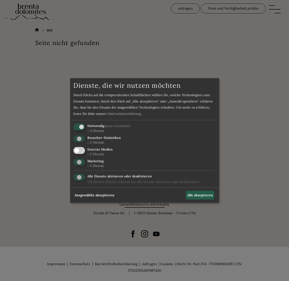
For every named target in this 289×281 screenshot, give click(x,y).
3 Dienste (95, 131)
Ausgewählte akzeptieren (94, 195)
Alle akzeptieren (200, 195)
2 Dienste (95, 142)
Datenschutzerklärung (124, 114)
